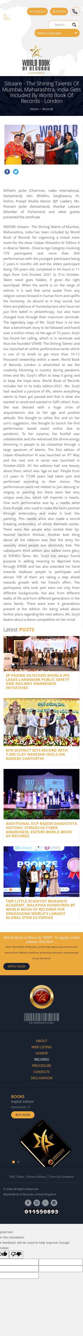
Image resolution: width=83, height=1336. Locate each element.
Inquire (59, 11)
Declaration (37, 11)
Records (47, 109)
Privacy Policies (36, 1177)
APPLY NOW (16, 966)
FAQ (12, 1177)
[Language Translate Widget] (57, 33)
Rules (21, 1177)
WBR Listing (41, 1047)
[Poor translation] (16, 1255)
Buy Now (22, 1115)
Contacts (41, 1072)
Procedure (41, 1065)
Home (34, 109)
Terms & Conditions (61, 1177)
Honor (41, 1053)
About (41, 1041)
